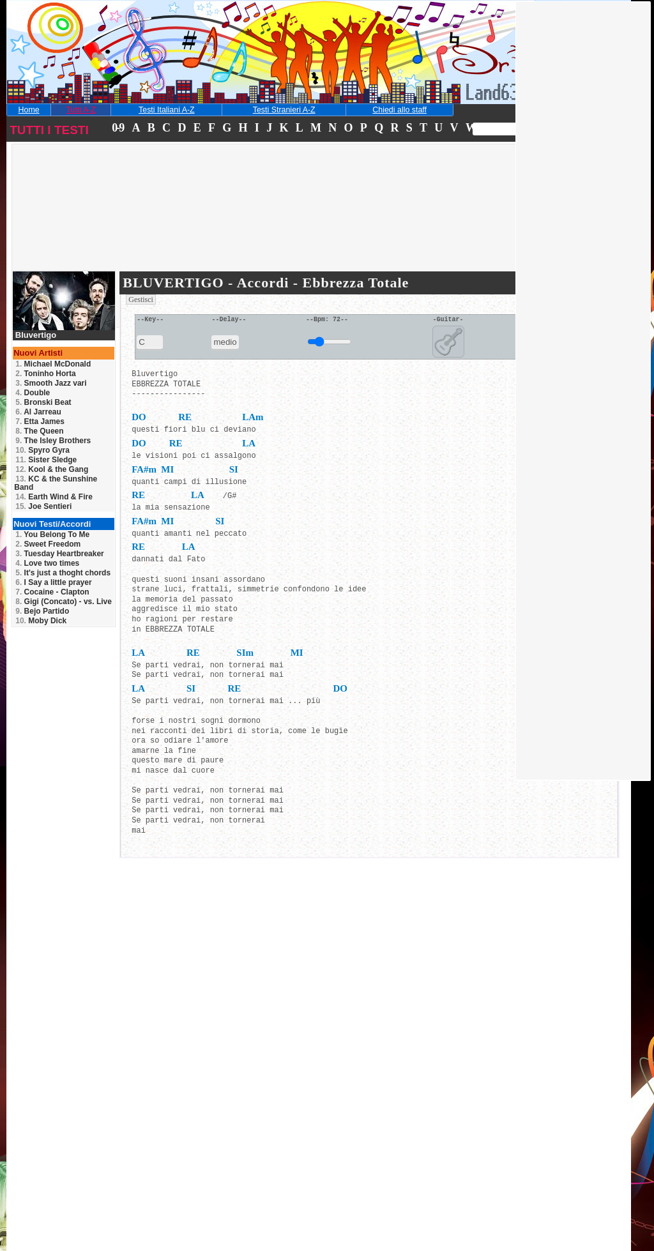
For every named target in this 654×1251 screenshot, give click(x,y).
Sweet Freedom (47, 544)
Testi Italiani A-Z (167, 109)
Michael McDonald (53, 364)
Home (29, 109)
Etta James (40, 421)
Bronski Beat (43, 402)
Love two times (47, 563)
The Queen (39, 431)
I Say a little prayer (53, 582)
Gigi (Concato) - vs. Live (63, 601)
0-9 (117, 127)
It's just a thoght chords (62, 572)
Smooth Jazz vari (50, 383)
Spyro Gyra (42, 450)
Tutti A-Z (80, 109)
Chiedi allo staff (399, 109)
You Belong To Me (52, 534)
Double (32, 392)
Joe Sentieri (43, 506)
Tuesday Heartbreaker (59, 553)
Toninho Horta (45, 373)
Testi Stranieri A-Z (284, 109)
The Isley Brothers (53, 440)
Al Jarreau (38, 411)
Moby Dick (40, 620)
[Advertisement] (104, 226)
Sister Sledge (46, 459)
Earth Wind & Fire (54, 496)
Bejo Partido (42, 611)
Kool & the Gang (51, 469)
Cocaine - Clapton (52, 592)
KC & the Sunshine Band (55, 483)
